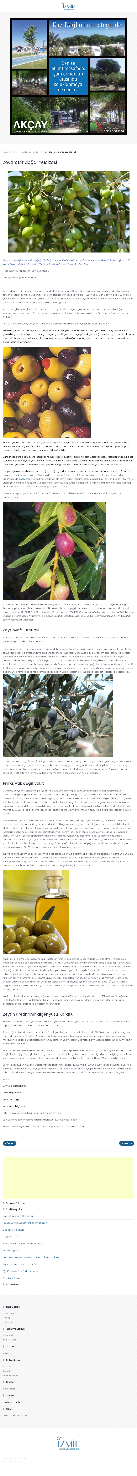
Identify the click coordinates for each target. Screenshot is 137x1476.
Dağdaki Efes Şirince (14, 1229)
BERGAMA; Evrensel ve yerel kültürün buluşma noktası (31, 1257)
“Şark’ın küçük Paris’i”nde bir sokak (20, 1271)
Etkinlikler (10, 1340)
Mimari (7, 1367)
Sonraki (127, 1143)
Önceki (9, 1143)
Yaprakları (103, 442)
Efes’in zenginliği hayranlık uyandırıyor (22, 1243)
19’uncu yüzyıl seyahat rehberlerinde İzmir (25, 1222)
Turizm (7, 1353)
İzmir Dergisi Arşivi (15, 1415)
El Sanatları (10, 1375)
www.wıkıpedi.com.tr (13, 1092)
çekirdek (33, 464)
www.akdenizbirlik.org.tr (15, 1085)
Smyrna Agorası (11, 1250)
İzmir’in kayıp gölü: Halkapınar (18, 1215)
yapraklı (99, 330)
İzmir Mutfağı (29, 152)
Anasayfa (8, 152)
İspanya (23, 478)
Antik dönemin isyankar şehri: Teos (21, 1264)
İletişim (7, 1322)
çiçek (96, 456)
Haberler (8, 1335)
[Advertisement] (68, 1178)
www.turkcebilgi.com (14, 1106)
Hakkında (8, 1314)
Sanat (6, 1371)
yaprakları (46, 442)
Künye (6, 1318)
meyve (48, 460)
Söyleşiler (9, 1389)
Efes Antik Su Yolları (13, 1278)
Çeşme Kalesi (10, 1236)
